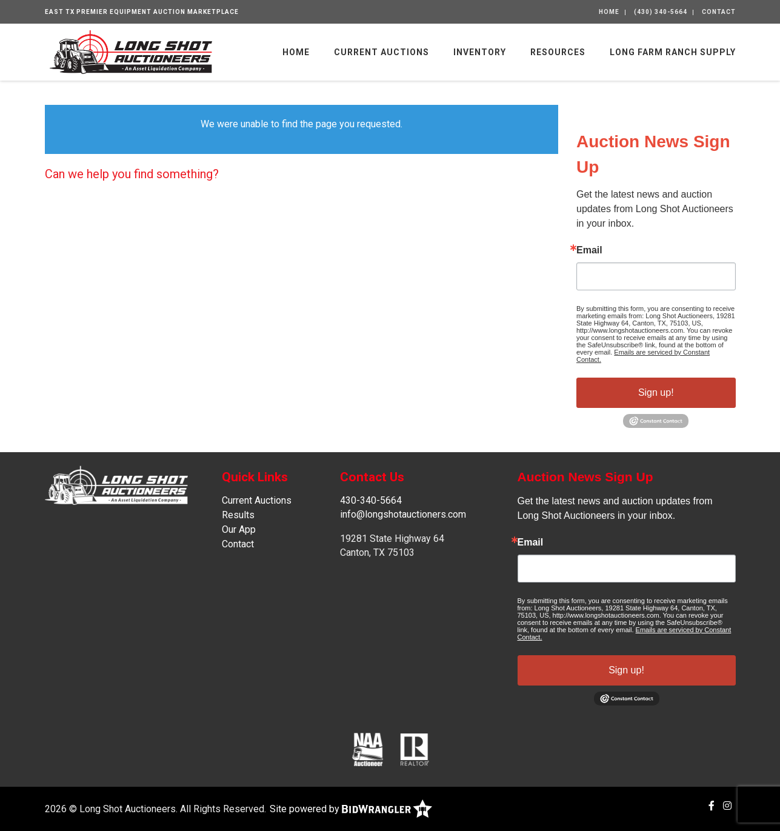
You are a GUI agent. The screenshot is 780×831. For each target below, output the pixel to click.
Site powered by (351, 809)
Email (589, 250)
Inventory (479, 52)
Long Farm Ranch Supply (673, 52)
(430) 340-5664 (660, 11)
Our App (239, 529)
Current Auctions (381, 52)
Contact (719, 11)
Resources (557, 52)
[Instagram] (727, 806)
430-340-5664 (371, 500)
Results (238, 515)
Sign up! (656, 392)
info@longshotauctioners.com (403, 514)
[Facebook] (711, 806)
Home (609, 11)
